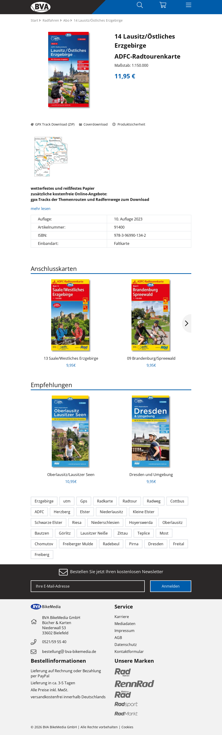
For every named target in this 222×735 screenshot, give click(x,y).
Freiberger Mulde (78, 543)
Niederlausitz (111, 511)
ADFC (39, 511)
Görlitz (65, 533)
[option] (51, 156)
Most (164, 533)
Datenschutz (125, 644)
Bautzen (42, 533)
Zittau (123, 533)
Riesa (76, 522)
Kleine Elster (144, 511)
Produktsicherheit (128, 124)
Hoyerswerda (141, 522)
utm (67, 501)
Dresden (155, 543)
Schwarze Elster (48, 522)
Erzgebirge (44, 501)
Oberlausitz (172, 522)
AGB (118, 637)
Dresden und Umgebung (151, 474)
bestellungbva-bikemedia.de (69, 651)
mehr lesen (41, 208)
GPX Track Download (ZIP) (52, 124)
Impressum (124, 630)
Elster (85, 511)
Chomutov (44, 543)
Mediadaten (124, 623)
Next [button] (186, 323)
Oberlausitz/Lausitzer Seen (70, 474)
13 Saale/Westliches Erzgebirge (71, 358)
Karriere (121, 616)
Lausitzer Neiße (94, 533)
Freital (178, 543)
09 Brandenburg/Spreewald (151, 358)
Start (35, 20)
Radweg (154, 501)
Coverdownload (93, 124)
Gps (83, 501)
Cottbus (177, 501)
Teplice (144, 533)
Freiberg (42, 554)
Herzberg (62, 511)
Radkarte (105, 501)
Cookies (127, 727)
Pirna (133, 543)
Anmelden (171, 586)
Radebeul (111, 543)
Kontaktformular (129, 651)
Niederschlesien (105, 522)
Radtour (130, 501)
